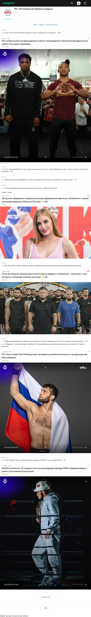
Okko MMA (5, 47)
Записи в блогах (52, 25)
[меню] (85, 3)
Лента (35, 25)
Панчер (4, 204)
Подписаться (8, 19)
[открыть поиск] (72, 3)
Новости (42, 25)
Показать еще (45, 597)
